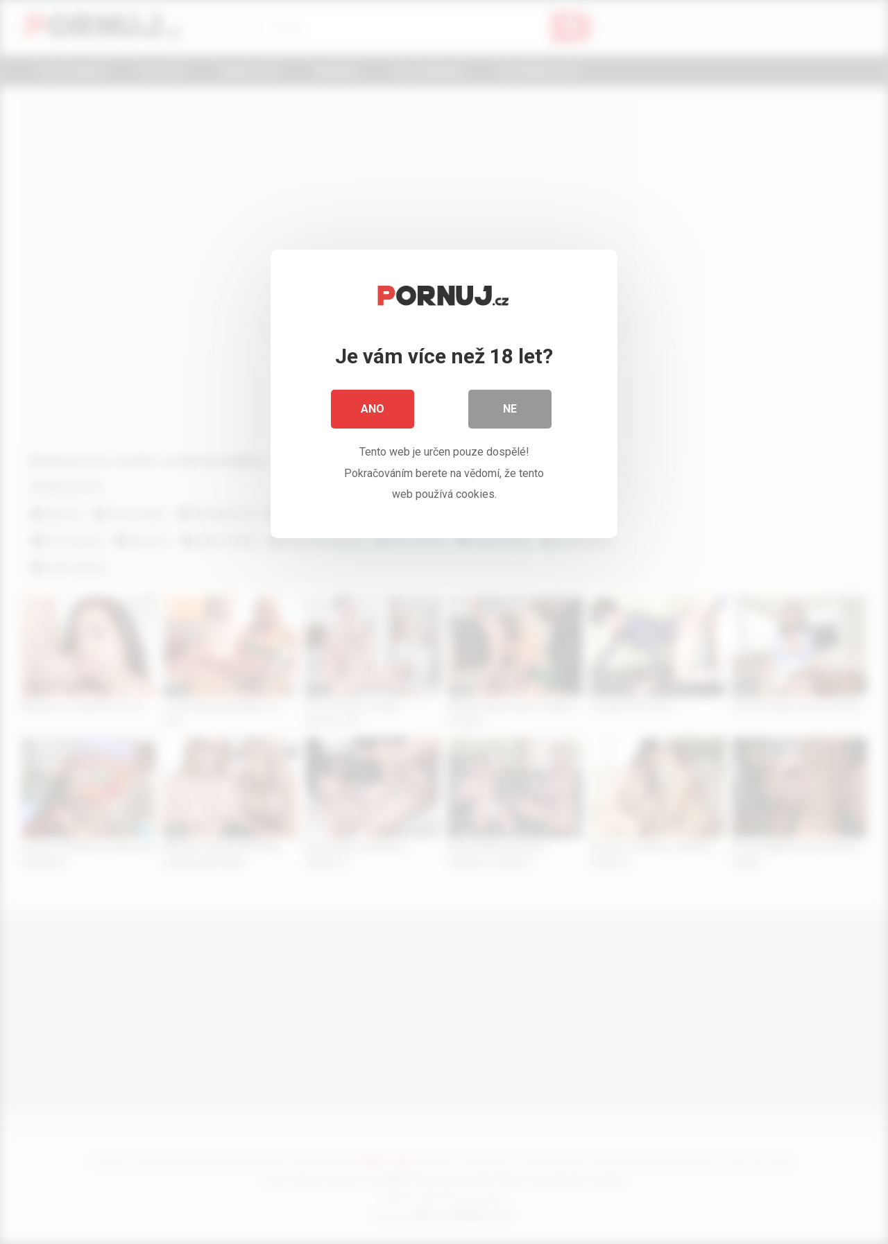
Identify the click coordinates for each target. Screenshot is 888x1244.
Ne (510, 408)
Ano (372, 408)
